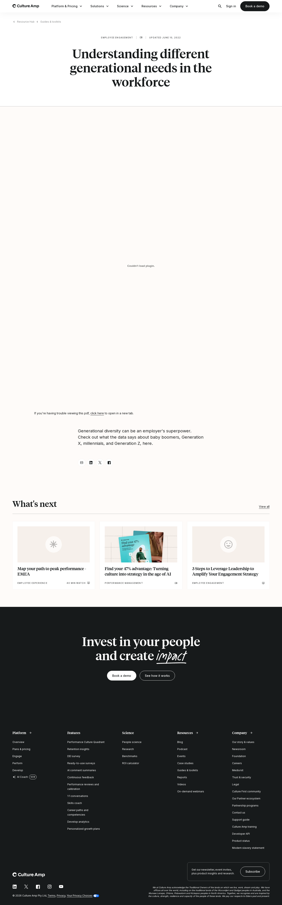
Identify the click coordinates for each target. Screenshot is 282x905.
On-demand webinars (190, 791)
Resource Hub (25, 21)
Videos (181, 784)
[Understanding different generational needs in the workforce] (141, 266)
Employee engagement (117, 37)
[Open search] (220, 6)
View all (264, 506)
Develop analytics (78, 821)
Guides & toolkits (50, 21)
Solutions (100, 6)
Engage (17, 756)
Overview (18, 742)
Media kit (237, 770)
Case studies (185, 763)
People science (132, 742)
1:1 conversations (77, 796)
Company (179, 6)
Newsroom (239, 749)
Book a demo (254, 6)
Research (128, 749)
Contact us (238, 812)
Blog (180, 742)
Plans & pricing (21, 749)
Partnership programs (245, 805)
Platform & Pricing (67, 6)
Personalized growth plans (83, 828)
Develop (17, 770)
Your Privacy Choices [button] (79, 895)
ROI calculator (130, 763)
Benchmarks (129, 756)
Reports (182, 777)
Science (125, 6)
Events (181, 756)
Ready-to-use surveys (81, 763)
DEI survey (73, 756)
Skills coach (74, 803)
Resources (152, 6)
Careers (237, 763)
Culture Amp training (244, 826)
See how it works (157, 675)
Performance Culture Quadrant (86, 742)
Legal (235, 784)
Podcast (182, 749)
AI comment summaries (81, 770)
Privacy (61, 895)
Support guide (241, 819)
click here (97, 413)
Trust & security (241, 777)
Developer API (241, 833)
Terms (51, 895)
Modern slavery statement (248, 847)
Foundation (239, 756)
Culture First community (246, 791)
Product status (241, 840)
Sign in (231, 6)
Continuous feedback (80, 777)
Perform (17, 763)
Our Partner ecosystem (246, 798)
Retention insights (78, 749)
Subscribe (252, 871)
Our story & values (243, 742)
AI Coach (20, 777)
